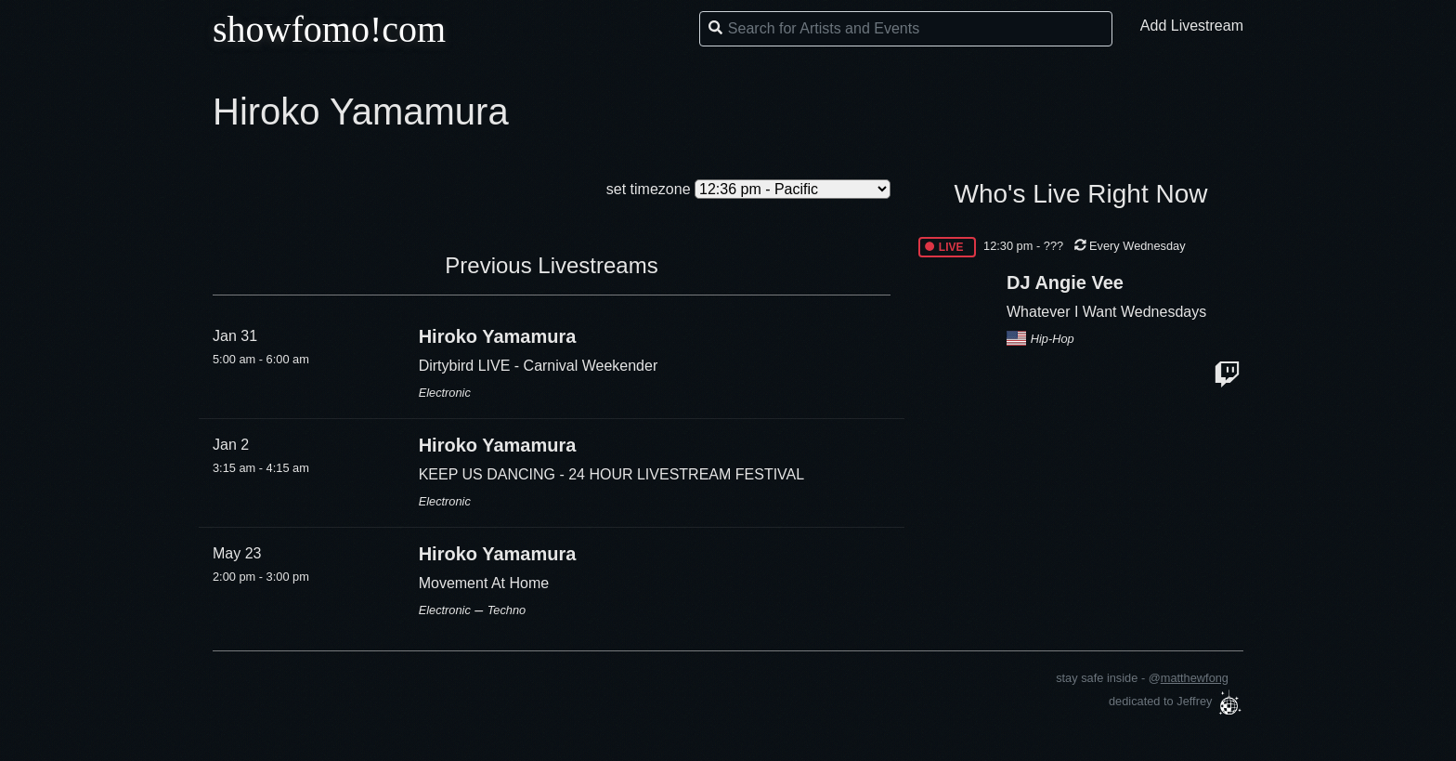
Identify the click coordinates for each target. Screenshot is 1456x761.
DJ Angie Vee (1065, 282)
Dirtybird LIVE (466, 366)
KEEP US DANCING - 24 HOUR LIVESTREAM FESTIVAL (612, 474)
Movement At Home (484, 583)
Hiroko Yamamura (498, 336)
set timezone (648, 189)
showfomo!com (329, 29)
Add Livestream (1191, 25)
